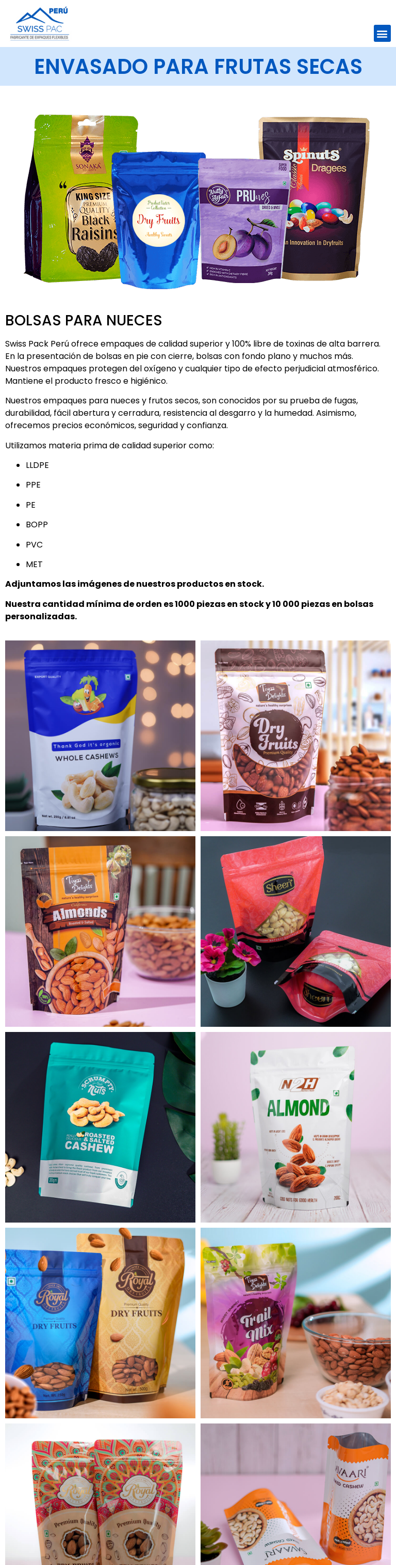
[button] (382, 33)
